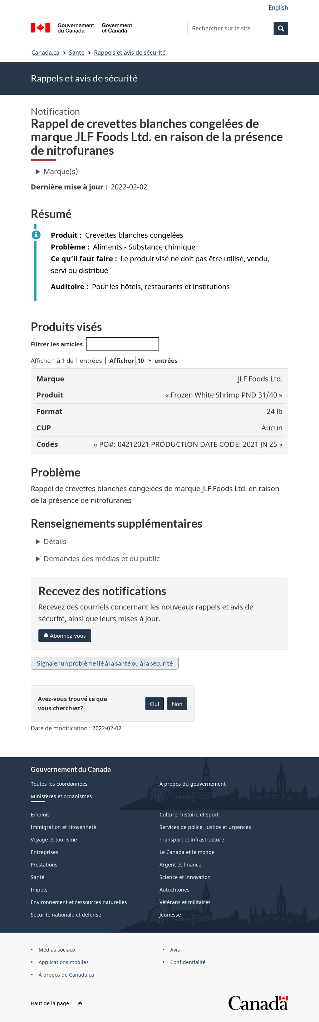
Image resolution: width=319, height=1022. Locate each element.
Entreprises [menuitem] (44, 852)
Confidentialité (188, 962)
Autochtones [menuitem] (175, 889)
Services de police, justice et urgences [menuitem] (205, 827)
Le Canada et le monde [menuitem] (187, 852)
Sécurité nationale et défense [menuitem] (66, 914)
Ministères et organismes (61, 796)
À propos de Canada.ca (66, 974)
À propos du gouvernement (193, 783)
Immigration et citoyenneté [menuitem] (63, 827)
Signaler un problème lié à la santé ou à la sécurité (105, 663)
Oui (154, 703)
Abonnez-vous (65, 635)
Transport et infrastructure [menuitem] (192, 839)
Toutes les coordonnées (59, 783)
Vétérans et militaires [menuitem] (185, 902)
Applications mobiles (64, 962)
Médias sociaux (57, 949)
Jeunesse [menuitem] (170, 914)
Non (177, 703)
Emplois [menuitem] (40, 814)
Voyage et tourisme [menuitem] (54, 839)
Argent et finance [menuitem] (180, 864)
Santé (76, 52)
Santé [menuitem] (37, 877)
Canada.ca (45, 52)
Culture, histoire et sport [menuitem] (189, 814)
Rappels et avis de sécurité (130, 52)
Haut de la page (57, 1003)
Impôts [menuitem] (39, 889)
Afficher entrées (143, 360)
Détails (55, 541)
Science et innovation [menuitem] (185, 877)
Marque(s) (61, 171)
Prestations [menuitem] (44, 864)
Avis (175, 949)
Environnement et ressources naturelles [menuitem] (79, 902)
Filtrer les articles (95, 344)
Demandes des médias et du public (102, 558)
